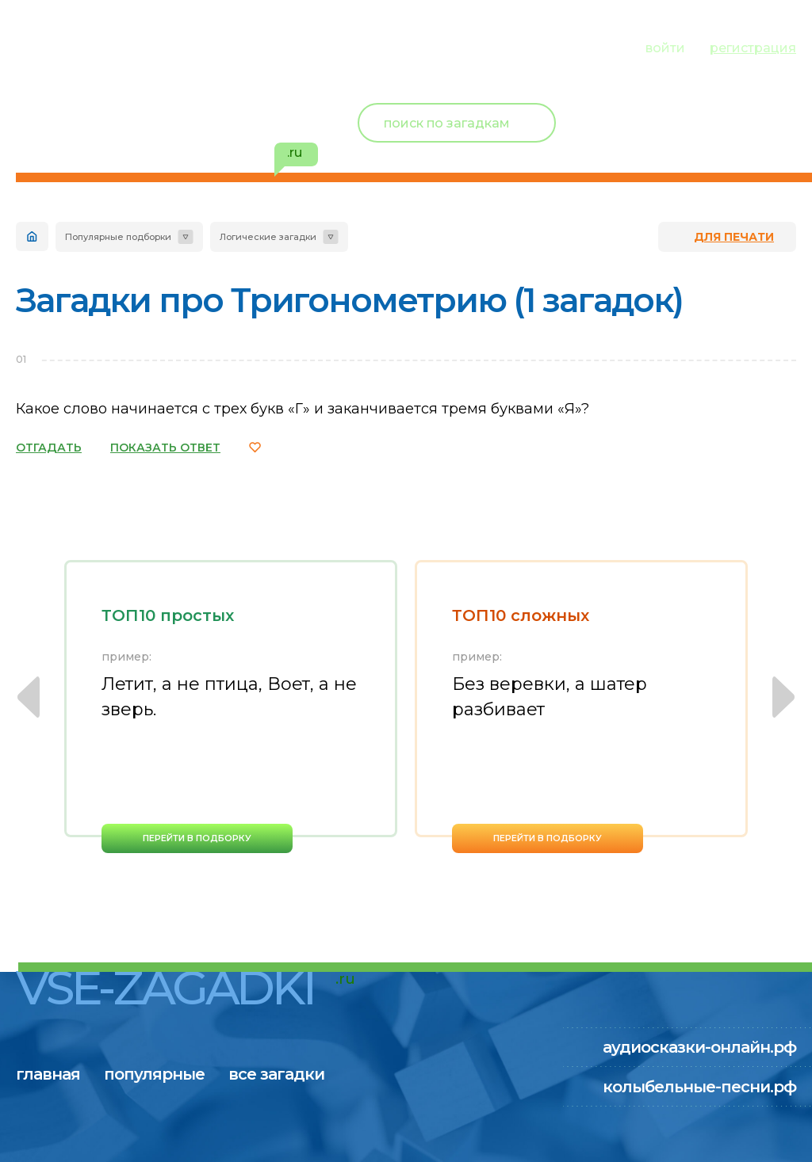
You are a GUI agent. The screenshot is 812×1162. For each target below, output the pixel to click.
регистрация (753, 47)
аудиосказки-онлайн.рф (699, 1047)
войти (665, 47)
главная (48, 45)
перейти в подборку (197, 838)
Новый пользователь (690, 111)
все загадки (313, 45)
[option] (231, 706)
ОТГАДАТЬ (49, 447)
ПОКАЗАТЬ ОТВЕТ (165, 447)
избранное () (704, 142)
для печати (734, 237)
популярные (172, 45)
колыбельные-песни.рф (699, 1086)
